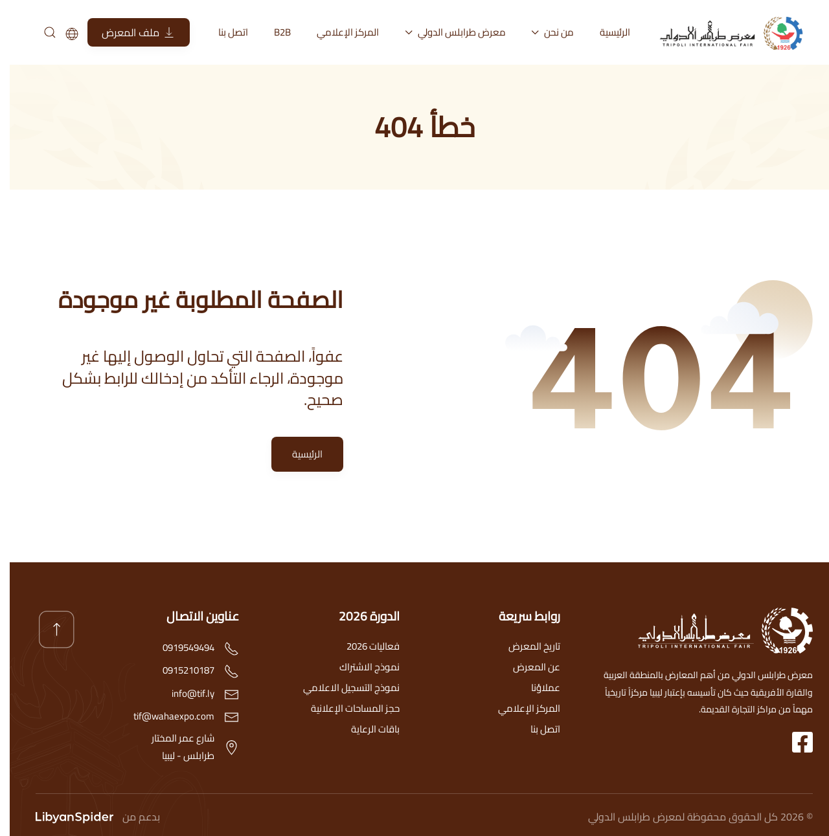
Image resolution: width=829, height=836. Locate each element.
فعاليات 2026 (363, 646)
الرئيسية (605, 32)
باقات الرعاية (365, 729)
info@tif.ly (183, 693)
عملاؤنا (536, 687)
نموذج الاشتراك (360, 666)
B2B (272, 32)
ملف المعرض (129, 32)
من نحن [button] (543, 32)
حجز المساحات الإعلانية (345, 708)
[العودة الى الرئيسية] (725, 32)
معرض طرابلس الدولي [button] (445, 32)
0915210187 (179, 670)
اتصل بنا (223, 32)
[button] (47, 630)
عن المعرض (527, 666)
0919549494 (179, 647)
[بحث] (39, 32)
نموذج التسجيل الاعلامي (341, 687)
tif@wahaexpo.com (164, 716)
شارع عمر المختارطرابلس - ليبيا (173, 747)
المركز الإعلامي (338, 32)
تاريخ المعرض (525, 646)
